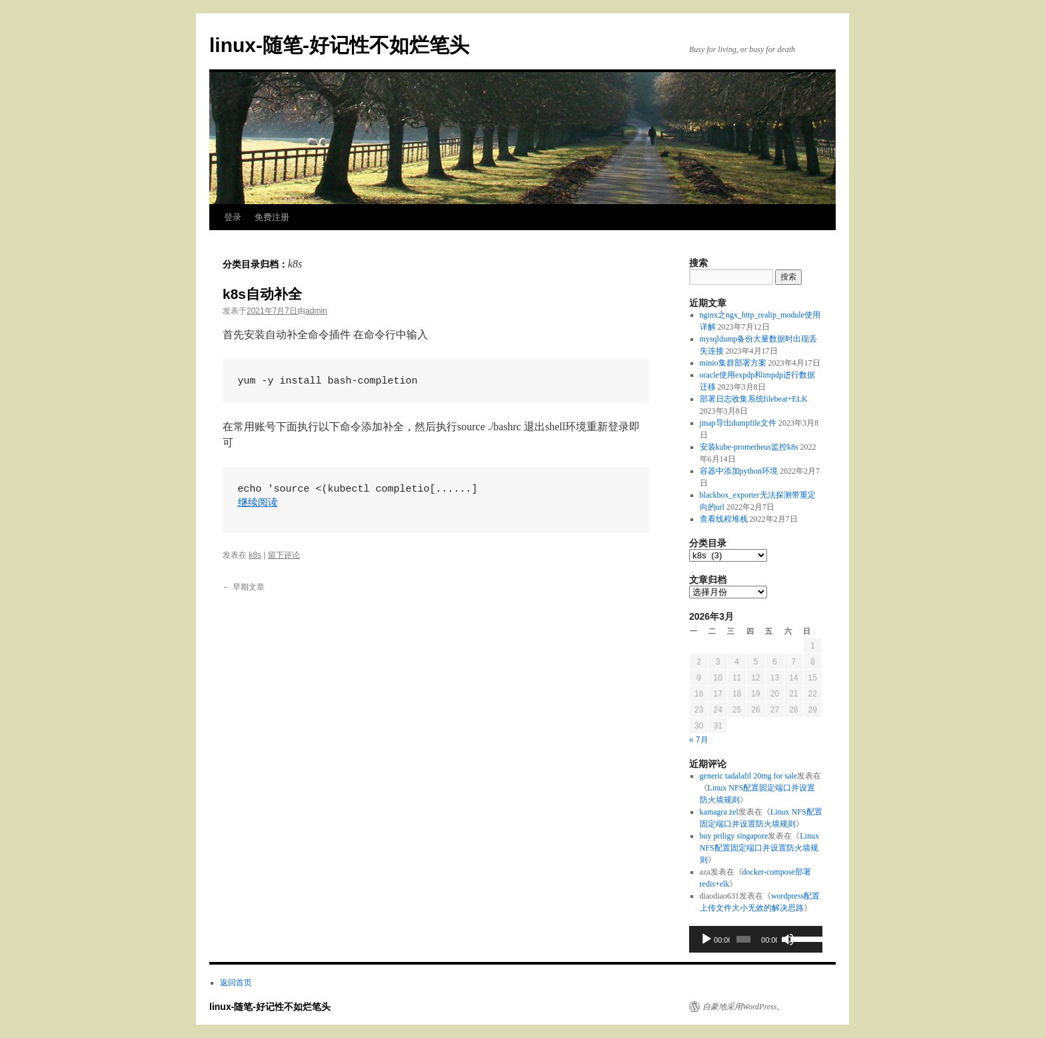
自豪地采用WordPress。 (743, 1006)
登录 (232, 217)
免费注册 (272, 217)
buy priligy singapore (734, 836)
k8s (255, 555)
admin (316, 311)
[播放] (706, 939)
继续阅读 (258, 503)
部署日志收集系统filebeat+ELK (754, 399)
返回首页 (236, 982)
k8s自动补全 (262, 294)
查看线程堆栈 (724, 519)
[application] (755, 939)
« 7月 (698, 739)
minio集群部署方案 (733, 363)
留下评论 (284, 555)
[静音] (787, 939)
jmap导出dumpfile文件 (738, 423)
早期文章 (244, 587)
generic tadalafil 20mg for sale (749, 776)
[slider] (743, 939)
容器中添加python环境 (739, 471)
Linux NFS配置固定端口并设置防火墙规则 (759, 848)
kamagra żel (719, 812)
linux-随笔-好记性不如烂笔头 (339, 45)
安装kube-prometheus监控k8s (749, 447)
